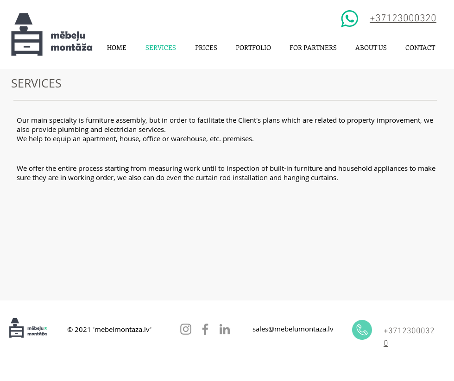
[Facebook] (205, 329)
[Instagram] (185, 329)
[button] (253, 47)
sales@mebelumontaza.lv (293, 328)
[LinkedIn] (224, 329)
